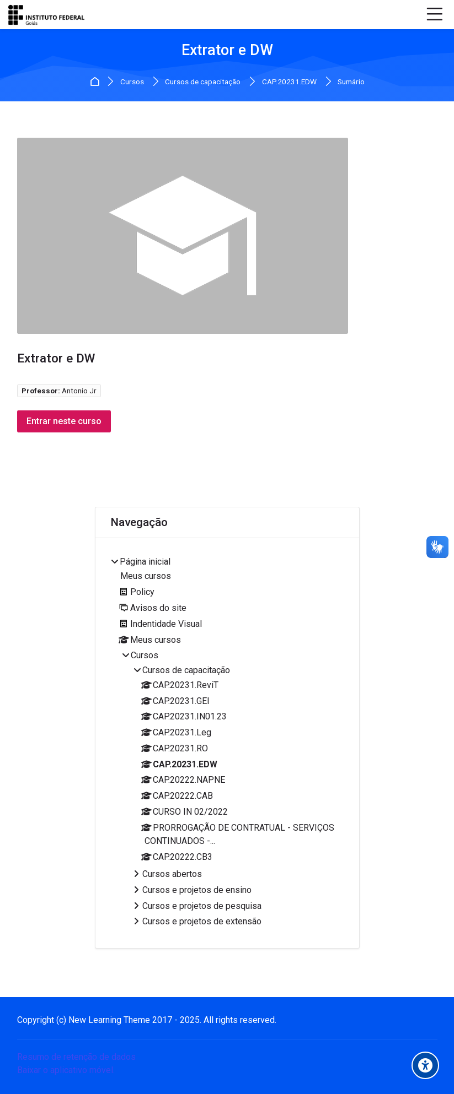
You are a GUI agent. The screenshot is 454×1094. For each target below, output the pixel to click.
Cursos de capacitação (203, 82)
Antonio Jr (79, 390)
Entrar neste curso (64, 421)
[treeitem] (227, 743)
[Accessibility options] (425, 1065)
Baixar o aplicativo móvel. (66, 1070)
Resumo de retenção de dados (76, 1057)
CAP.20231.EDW (289, 82)
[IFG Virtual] (46, 14)
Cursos (132, 82)
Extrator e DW (227, 50)
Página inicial (96, 82)
